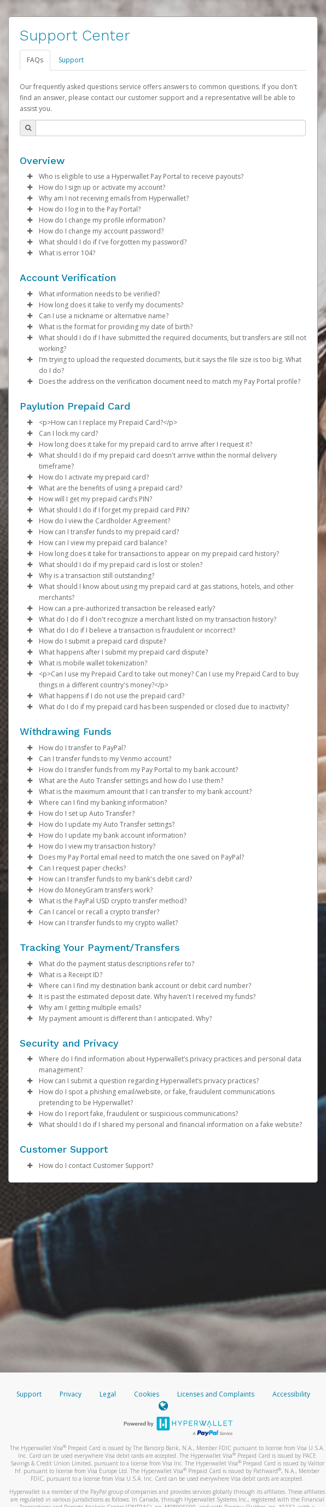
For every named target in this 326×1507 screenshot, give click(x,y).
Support (71, 60)
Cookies (146, 1394)
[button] (29, 176)
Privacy (71, 1394)
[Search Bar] (171, 128)
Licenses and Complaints (216, 1394)
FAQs (35, 60)
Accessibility (291, 1394)
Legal (108, 1394)
